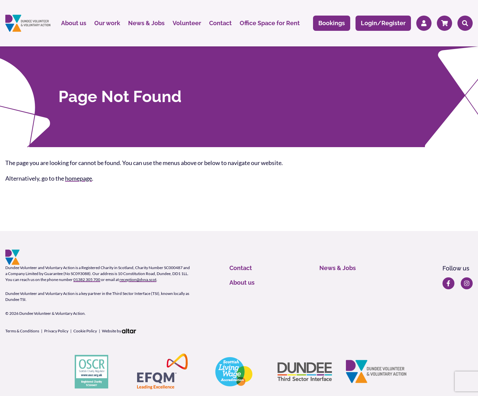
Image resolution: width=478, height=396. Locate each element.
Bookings (331, 23)
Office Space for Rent (270, 23)
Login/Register (383, 23)
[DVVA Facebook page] (448, 283)
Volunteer (187, 23)
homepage (78, 178)
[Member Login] (424, 23)
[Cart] (444, 23)
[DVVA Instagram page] (467, 283)
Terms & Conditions (22, 330)
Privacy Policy (56, 330)
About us (73, 23)
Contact (220, 23)
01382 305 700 (86, 279)
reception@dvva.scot (138, 279)
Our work (107, 23)
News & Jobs (146, 23)
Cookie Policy (85, 330)
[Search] (465, 23)
